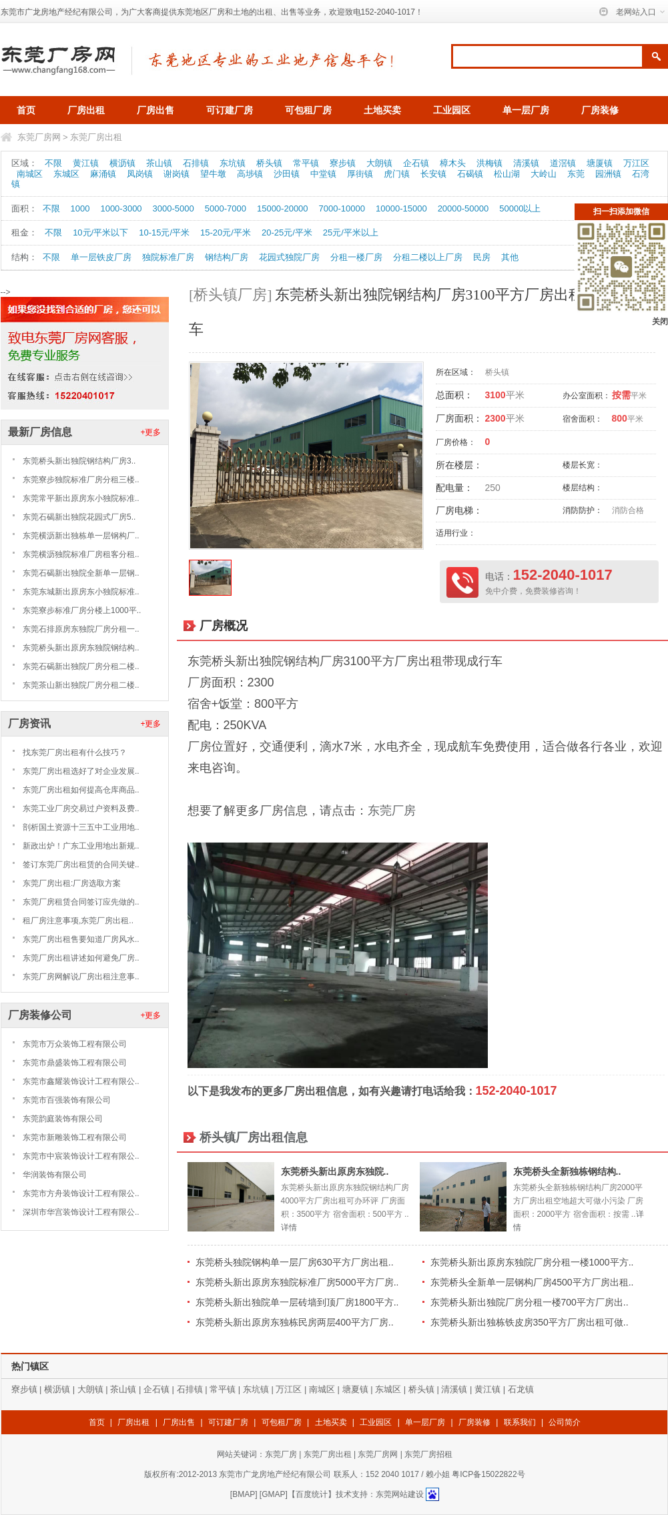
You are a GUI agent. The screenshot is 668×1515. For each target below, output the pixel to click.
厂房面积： (459, 418)
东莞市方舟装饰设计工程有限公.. (81, 1193)
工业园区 (451, 110)
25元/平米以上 (350, 232)
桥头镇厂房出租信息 (254, 1137)
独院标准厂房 (168, 257)
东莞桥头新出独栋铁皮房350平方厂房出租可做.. (529, 1322)
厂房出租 (86, 110)
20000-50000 (463, 208)
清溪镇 (526, 163)
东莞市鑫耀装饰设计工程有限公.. (81, 1081)
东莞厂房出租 (96, 137)
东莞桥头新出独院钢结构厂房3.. (79, 461)
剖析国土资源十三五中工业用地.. (81, 827)
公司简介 (565, 1422)
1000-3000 (120, 208)
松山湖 (507, 174)
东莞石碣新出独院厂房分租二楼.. (81, 666)
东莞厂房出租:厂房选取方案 (72, 883)
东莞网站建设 (400, 1494)
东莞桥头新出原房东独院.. (335, 1171)
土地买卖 (382, 110)
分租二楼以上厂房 (427, 257)
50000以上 (520, 208)
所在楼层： (459, 465)
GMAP (273, 1494)
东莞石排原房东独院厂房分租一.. (81, 629)
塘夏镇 (355, 1389)
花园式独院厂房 (289, 257)
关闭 (660, 321)
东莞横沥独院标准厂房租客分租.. (81, 554)
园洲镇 (608, 174)
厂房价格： (456, 442)
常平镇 (306, 163)
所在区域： (456, 372)
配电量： (454, 487)
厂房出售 (155, 110)
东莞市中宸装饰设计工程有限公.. (81, 1156)
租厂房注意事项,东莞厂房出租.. (78, 920)
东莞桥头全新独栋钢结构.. (567, 1171)
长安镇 (433, 174)
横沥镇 (122, 163)
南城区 (30, 174)
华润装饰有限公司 (55, 1174)
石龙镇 (521, 1389)
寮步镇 (343, 163)
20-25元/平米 (287, 232)
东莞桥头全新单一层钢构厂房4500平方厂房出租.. (532, 1282)
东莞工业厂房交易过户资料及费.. (81, 808)
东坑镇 (233, 163)
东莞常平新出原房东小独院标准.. (81, 498)
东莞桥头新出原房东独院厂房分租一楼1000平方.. (532, 1262)
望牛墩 (213, 174)
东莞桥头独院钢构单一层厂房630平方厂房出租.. (295, 1262)
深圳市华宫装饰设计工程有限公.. (81, 1212)
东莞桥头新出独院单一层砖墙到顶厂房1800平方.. (297, 1302)
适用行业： (456, 533)
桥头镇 (269, 163)
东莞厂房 (392, 810)
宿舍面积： (583, 419)
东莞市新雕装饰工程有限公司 (75, 1137)
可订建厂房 (229, 110)
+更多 (150, 432)
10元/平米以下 (100, 232)
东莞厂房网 (39, 137)
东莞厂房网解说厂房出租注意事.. (81, 976)
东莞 (576, 174)
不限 (53, 163)
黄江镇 (86, 163)
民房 (481, 257)
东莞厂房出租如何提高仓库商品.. (81, 790)
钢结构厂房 (226, 257)
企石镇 (416, 163)
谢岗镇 (176, 174)
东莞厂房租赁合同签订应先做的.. (81, 902)
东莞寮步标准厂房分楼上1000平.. (82, 610)
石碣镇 (470, 174)
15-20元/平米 (225, 232)
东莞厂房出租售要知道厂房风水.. (81, 939)
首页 (26, 110)
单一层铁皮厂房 (101, 257)
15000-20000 (282, 208)
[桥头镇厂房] (230, 294)
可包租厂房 (308, 110)
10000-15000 (401, 208)
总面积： (454, 395)
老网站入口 (636, 12)
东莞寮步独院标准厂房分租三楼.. (81, 479)
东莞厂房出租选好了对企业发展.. (81, 771)
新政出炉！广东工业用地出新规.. (81, 846)
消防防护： (583, 510)
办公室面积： (587, 395)
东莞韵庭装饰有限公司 (63, 1118)
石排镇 (196, 163)
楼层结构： (583, 487)
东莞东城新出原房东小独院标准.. (81, 591)
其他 (510, 257)
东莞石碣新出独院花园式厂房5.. (79, 517)
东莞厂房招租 (428, 1454)
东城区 (66, 174)
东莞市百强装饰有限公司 (67, 1100)
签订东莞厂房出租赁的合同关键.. (81, 864)
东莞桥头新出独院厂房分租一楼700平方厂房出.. (529, 1302)
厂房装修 (600, 110)
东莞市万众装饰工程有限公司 (75, 1044)
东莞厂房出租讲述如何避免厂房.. (81, 958)
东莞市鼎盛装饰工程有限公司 (75, 1062)
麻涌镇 (103, 174)
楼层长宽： (583, 465)
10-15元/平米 (164, 232)
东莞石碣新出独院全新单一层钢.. (81, 573)
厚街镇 (360, 174)
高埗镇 (250, 174)
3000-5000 (173, 208)
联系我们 (520, 1422)
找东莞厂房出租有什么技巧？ (75, 752)
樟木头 (453, 163)
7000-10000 (342, 208)
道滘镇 (563, 163)
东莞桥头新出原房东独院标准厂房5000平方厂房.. (297, 1282)
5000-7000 (225, 208)
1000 (80, 208)
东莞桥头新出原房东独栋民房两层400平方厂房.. (295, 1322)
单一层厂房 (526, 110)
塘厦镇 (600, 163)
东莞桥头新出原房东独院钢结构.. (81, 647)
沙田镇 (287, 174)
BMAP (243, 1494)
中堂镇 (323, 174)
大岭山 (544, 174)
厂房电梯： (459, 510)
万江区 (636, 163)
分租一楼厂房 (356, 257)
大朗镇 (379, 163)
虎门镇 (397, 174)
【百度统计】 (312, 1494)
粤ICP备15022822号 (488, 1474)
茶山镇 (159, 163)
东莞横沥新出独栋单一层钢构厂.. (81, 535)
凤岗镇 (140, 174)
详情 (289, 1227)
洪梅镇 (489, 163)
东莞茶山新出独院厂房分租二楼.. (81, 685)
